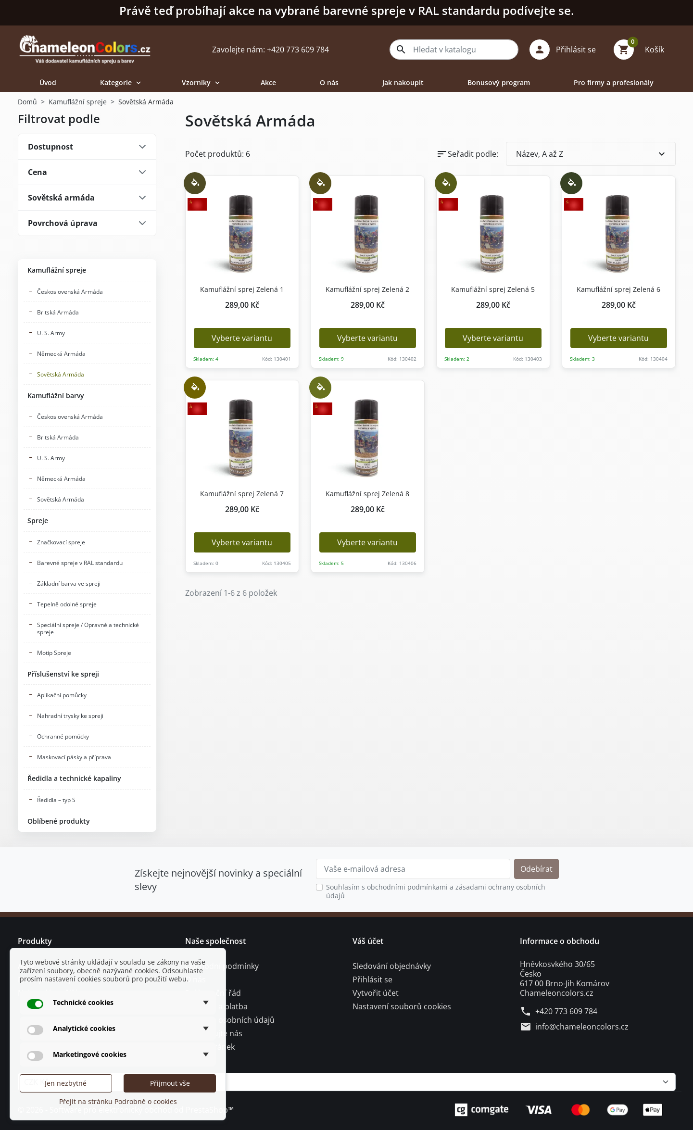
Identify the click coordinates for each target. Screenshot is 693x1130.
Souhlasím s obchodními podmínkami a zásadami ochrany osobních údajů (435, 891)
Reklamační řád (213, 993)
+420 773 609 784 (566, 1011)
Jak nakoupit (403, 82)
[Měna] (347, 1082)
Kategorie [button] (121, 82)
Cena (37, 172)
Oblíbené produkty (58, 821)
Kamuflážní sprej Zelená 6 (615, 289)
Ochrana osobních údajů (230, 1020)
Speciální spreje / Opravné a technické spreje (88, 628)
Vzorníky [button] (202, 82)
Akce (268, 82)
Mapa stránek (210, 1047)
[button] (566, 49)
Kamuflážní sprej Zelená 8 (364, 494)
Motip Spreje (54, 653)
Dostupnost (50, 146)
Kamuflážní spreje (56, 270)
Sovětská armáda (61, 197)
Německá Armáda (61, 354)
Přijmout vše (170, 1083)
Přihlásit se (372, 979)
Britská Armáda (58, 312)
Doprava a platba (216, 1006)
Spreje (37, 520)
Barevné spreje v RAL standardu (80, 563)
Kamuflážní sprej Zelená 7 (238, 494)
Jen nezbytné (66, 1083)
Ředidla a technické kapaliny (74, 778)
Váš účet (368, 941)
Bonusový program (498, 82)
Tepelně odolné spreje (67, 604)
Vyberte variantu (242, 338)
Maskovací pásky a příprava (74, 757)
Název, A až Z (592, 154)
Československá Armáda (70, 292)
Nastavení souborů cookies (402, 1006)
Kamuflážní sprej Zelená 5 (489, 289)
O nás (329, 82)
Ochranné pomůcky (63, 736)
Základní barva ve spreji (69, 583)
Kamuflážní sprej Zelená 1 (238, 289)
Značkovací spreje (61, 542)
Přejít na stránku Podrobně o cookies (118, 1101)
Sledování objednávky (392, 966)
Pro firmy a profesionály (614, 82)
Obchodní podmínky (222, 966)
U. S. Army (51, 333)
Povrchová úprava (63, 223)
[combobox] (454, 49)
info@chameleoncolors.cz (582, 1026)
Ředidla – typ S (56, 800)
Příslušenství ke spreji (63, 673)
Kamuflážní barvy (55, 395)
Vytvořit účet (376, 993)
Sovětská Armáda (60, 374)
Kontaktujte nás (213, 1033)
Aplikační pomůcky (62, 695)
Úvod (47, 82)
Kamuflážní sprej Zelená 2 (364, 289)
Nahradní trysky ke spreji (70, 716)
